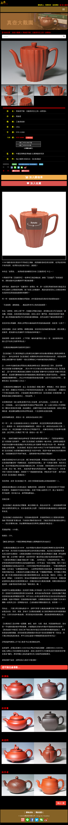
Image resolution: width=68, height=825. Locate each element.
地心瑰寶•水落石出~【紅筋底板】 (29, 159)
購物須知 (25, 171)
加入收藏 (34, 183)
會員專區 (55, 5)
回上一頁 (60, 803)
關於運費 (16, 171)
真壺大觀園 (16, 32)
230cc (41, 164)
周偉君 (18, 116)
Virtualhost (46, 816)
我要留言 (48, 5)
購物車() (41, 5)
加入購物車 (34, 177)
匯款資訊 (39, 812)
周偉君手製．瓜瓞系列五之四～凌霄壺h (37, 32)
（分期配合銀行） (28, 148)
